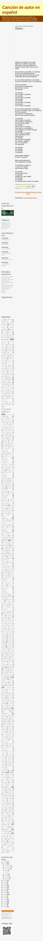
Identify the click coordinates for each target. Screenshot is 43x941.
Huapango (5, 244)
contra (10, 422)
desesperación (10, 470)
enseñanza (7, 507)
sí (13, 772)
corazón (3, 434)
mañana (12, 629)
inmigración (4, 590)
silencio (10, 774)
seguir (2, 763)
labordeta (6, 606)
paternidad (4, 682)
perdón (3, 689)
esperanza (4, 518)
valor (12, 811)
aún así (10, 360)
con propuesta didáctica (6, 409)
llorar (2, 617)
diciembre (11, 480)
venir (10, 812)
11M (2, 319)
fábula (5, 526)
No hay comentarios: (21, 186)
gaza (12, 540)
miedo (3, 642)
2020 (5, 885)
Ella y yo (3, 284)
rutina (2, 758)
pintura (3, 695)
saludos (3, 761)
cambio (3, 379)
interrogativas (4, 598)
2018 (5, 887)
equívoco (5, 513)
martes (10, 633)
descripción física (6, 464)
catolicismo (4, 385)
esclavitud (7, 515)
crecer (10, 438)
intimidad (3, 599)
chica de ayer (8, 387)
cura (4, 445)
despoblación (4, 478)
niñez (2, 656)
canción (9, 379)
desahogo (7, 456)
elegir (10, 493)
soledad (8, 780)
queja (7, 723)
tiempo (3, 800)
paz (11, 682)
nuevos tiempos (8, 659)
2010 (5, 901)
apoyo (2, 349)
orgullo (5, 671)
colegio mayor (10, 395)
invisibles (10, 599)
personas (3, 692)
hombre (10, 563)
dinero (12, 481)
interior (12, 594)
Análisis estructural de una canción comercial (6, 288)
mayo (6, 873)
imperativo (4, 579)
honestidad (4, 566)
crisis (12, 440)
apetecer (10, 347)
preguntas (11, 706)
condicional (4, 416)
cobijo (10, 393)
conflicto (8, 419)
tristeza (9, 808)
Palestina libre (5, 281)
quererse (6, 724)
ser (11, 770)
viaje (7, 831)
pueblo (12, 720)
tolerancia (3, 804)
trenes (2, 808)
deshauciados (7, 472)
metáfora (3, 640)
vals (5, 812)
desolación (4, 475)
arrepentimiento (5, 352)
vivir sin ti (6, 846)
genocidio (6, 545)
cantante (3, 384)
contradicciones (8, 430)
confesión (4, 418)
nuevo (12, 658)
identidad (11, 572)
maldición (4, 629)
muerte (3, 645)
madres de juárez (7, 620)
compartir (3, 403)
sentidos (10, 766)
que (11, 721)
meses (10, 639)
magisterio (3, 626)
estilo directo (4, 521)
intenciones (4, 594)
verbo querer (5, 822)
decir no (5, 446)
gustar (10, 553)
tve (4, 809)
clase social (4, 393)
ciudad (10, 392)
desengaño (8, 467)
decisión (12, 446)
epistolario (3, 511)
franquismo (4, 535)
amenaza (11, 335)
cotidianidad (6, 435)
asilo (13, 354)
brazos (3, 376)
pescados (5, 694)
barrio (10, 370)
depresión (4, 453)
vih (13, 838)
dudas (9, 488)
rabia (10, 726)
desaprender (4, 461)
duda (2, 488)
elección (5, 493)
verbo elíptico (5, 814)
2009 (5, 903)
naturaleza (11, 653)
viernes (8, 838)
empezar (5, 500)
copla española (6, 432)
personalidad (4, 691)
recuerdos (11, 732)
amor (22, 188)
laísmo (12, 606)
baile (2, 368)
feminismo (4, 531)
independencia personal (7, 582)
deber (12, 445)
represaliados (4, 742)
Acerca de (4, 228)
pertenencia (11, 692)
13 (6, 319)
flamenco (11, 532)
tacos (2, 795)
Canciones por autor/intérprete (5, 226)
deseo (3, 469)
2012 (5, 898)
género (12, 544)
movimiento (9, 644)
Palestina (11, 672)
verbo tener (4, 826)
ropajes (10, 755)
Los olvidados (6, 249)
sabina (9, 759)
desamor (4, 457)
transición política (6, 806)
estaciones (4, 519)
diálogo (5, 480)
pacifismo (11, 671)
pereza (10, 689)
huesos (10, 569)
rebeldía (3, 729)
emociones (4, 499)
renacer (7, 740)
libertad (11, 612)
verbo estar (4, 816)
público (7, 720)
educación (4, 491)
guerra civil (4, 552)
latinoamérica (4, 609)
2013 (5, 896)
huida (2, 571)
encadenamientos (6, 503)
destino (12, 478)
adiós (5, 331)
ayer (11, 365)
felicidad (3, 529)
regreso (3, 736)
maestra (10, 625)
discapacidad (7, 483)
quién (12, 724)
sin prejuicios (5, 775)
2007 (5, 905)
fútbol (12, 539)
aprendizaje (9, 349)
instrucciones (5, 593)
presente (7, 708)
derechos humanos (8, 454)
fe (10, 527)
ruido (2, 756)
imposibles (4, 580)
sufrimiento (9, 790)
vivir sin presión (10, 844)
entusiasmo (11, 508)
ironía (9, 601)
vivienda (10, 843)
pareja (8, 677)
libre (2, 615)
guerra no (11, 552)
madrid (9, 623)
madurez (3, 625)
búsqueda (7, 377)
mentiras (3, 639)
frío (11, 535)
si (10, 772)
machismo (4, 618)
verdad (12, 826)
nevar (5, 655)
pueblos (5, 721)
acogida (12, 329)
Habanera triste (5, 278)
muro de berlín (5, 648)
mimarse (10, 642)
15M (11, 319)
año (10, 346)
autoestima (4, 363)
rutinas (9, 758)
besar (2, 374)
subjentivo (7, 785)
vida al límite (5, 835)
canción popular (6, 382)
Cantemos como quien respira (6, 913)
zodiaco (5, 852)
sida (4, 774)
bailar (9, 366)
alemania (3, 334)
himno (10, 558)
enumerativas (7, 510)
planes (3, 697)
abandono (4, 321)
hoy (2, 567)
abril (6, 875)
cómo (10, 398)
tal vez (7, 795)
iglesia (12, 574)
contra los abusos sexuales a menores (7, 426)
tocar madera (4, 803)
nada (4, 653)
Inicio (28, 194)
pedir (2, 684)
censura (12, 385)
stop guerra (11, 784)
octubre (7, 869)
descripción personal (7, 465)
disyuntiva (3, 484)
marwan (3, 634)
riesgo (2, 753)
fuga (2, 539)
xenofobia (4, 850)
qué (2, 723)
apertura (3, 347)
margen (3, 633)
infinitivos (4, 588)
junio (6, 870)
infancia (3, 585)
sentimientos (4, 767)
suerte (2, 790)
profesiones (6, 718)
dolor (10, 484)
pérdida (8, 687)
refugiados (7, 734)
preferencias (8, 705)
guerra (10, 550)
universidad (9, 809)
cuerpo (5, 443)
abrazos (3, 323)
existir (12, 524)
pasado (3, 679)
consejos (3, 422)
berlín (10, 373)
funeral (7, 539)
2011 (5, 899)
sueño (2, 789)
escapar (12, 513)
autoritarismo (4, 365)
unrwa (2, 811)
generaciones (4, 544)
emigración (4, 496)
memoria (3, 636)
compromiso (11, 403)
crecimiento (4, 440)
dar (8, 445)
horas (10, 566)
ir (1, 601)
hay (4, 558)
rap (10, 728)
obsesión (3, 664)
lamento (8, 607)
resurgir (3, 752)
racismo (3, 728)
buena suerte (10, 376)
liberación (4, 612)
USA (8, 811)
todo (11, 803)
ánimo (2, 346)
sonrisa (3, 784)
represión (3, 744)
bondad (9, 374)
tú (13, 808)
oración (5, 669)
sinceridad (4, 777)
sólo (11, 782)
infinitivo (7, 586)
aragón (3, 350)
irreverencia (4, 602)
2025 (5, 862)
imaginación (8, 577)
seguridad (9, 763)
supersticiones (7, 793)
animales (10, 344)
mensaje (10, 637)
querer (12, 723)
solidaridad (4, 782)
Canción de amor (7, 259)
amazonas (3, 335)
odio (32, 188)
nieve (10, 655)
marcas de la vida (7, 631)
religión (12, 739)
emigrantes (4, 497)
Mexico (10, 640)
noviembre (8, 867)
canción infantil (6, 381)
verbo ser (5, 824)
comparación (4, 401)
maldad (9, 628)
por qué (9, 702)
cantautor (10, 384)
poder (3, 698)
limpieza (9, 615)
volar (12, 846)
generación (7, 542)
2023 (5, 880)
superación (11, 792)
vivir (2, 844)
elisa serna (5, 494)
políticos (3, 700)
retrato (10, 752)
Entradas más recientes (22, 192)
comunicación (7, 404)
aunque (3, 362)
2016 (5, 891)
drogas (10, 486)
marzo (7, 877)
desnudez (3, 473)
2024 (5, 864)
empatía (12, 499)
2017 (5, 889)
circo (5, 390)
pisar (10, 695)
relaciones (3, 737)
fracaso (7, 534)
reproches (11, 744)
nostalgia (5, 658)
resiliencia (7, 747)
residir (4, 745)
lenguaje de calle (6, 610)
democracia (7, 448)
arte (2, 354)
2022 (5, 882)
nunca (10, 661)
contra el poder (5, 424)
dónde (3, 486)
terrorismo (3, 798)
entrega (3, 508)
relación (10, 736)
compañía (3, 399)
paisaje (5, 672)
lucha (9, 617)
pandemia (9, 675)
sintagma (11, 779)
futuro (5, 540)
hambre (3, 556)
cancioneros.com (6, 916)
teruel (10, 798)
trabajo (10, 804)
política (10, 698)
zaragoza (11, 850)
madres (12, 618)
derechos (11, 453)
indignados (7, 583)
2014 (5, 894)
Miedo (3, 291)
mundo (10, 647)
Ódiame (19, 28)
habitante (9, 555)
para (2, 677)
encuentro (4, 505)
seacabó (10, 761)
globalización (8, 548)
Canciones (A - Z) (6, 224)
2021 (5, 884)
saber (2, 759)
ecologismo (4, 489)
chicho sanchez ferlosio (7, 388)
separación (4, 770)
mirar (2, 644)
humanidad (11, 571)
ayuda (2, 366)
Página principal (6, 222)
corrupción (11, 434)
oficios (3, 666)
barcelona (3, 370)
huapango (9, 567)
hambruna (11, 556)
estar (10, 519)
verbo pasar (11, 817)
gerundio (11, 547)
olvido (3, 667)
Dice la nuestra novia (7, 285)
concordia (9, 414)
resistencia (4, 748)
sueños (9, 789)
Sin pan (3, 292)
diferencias (6, 481)
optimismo (11, 667)
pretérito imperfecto (7, 710)
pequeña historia (7, 685)
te (11, 795)
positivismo (11, 703)
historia (3, 561)
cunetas (12, 443)
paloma (3, 675)
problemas (11, 716)
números (3, 661)
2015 (5, 892)
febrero (7, 878)
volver (7, 847)
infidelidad (11, 585)
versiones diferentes (7, 828)
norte (12, 656)
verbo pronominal (9, 819)
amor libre (4, 341)
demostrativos (4, 449)
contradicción (27, 188)
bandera (10, 368)
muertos (10, 645)
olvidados (9, 666)
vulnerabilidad (4, 849)
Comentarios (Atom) (30, 198)
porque (3, 703)
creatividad (4, 438)
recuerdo (3, 732)
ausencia (10, 362)
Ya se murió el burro (7, 276)
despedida (4, 477)
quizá (5, 726)
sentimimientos (5, 769)
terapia (3, 796)
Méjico (10, 634)
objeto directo (5, 663)
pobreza (10, 697)
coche (2, 395)
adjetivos (11, 331)
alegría (7, 332)
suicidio (3, 792)
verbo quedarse (7, 820)
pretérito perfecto (6, 715)
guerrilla (5, 553)
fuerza (10, 537)
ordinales (11, 669)
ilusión (12, 575)
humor (5, 572)
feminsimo (3, 532)
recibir (9, 731)
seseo (3, 772)
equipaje (12, 511)
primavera (3, 716)
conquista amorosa (6, 421)
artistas (7, 354)
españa (3, 516)
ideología (5, 574)
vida (8, 833)
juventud (11, 604)
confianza (11, 418)
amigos (5, 337)
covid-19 (7, 437)
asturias (5, 355)
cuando (12, 442)
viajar (2, 831)
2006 (5, 906)
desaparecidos (5, 459)
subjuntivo (5, 787)
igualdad (6, 575)
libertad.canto (8, 613)
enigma (12, 505)
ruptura (9, 756)
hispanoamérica (5, 559)
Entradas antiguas (36, 192)
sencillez (3, 764)
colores (12, 396)
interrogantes (7, 596)
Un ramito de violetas (5, 264)
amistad (12, 337)
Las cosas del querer (7, 279)
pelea (9, 684)
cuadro (5, 442)
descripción (4, 462)
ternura (10, 796)
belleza (3, 371)
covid (12, 435)
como (5, 398)
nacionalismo (11, 651)
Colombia (5, 396)
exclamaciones (5, 524)
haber (2, 555)
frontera (3, 537)
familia (3, 527)
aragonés (10, 350)
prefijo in (3, 706)
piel (11, 694)
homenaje (4, 564)
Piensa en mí (6, 239)
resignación (11, 745)
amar (10, 334)
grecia (3, 550)
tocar (10, 801)
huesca (3, 569)
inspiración (4, 591)
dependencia (4, 451)
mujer (3, 647)
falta (10, 526)
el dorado (11, 491)
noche (7, 656)
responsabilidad (5, 750)
